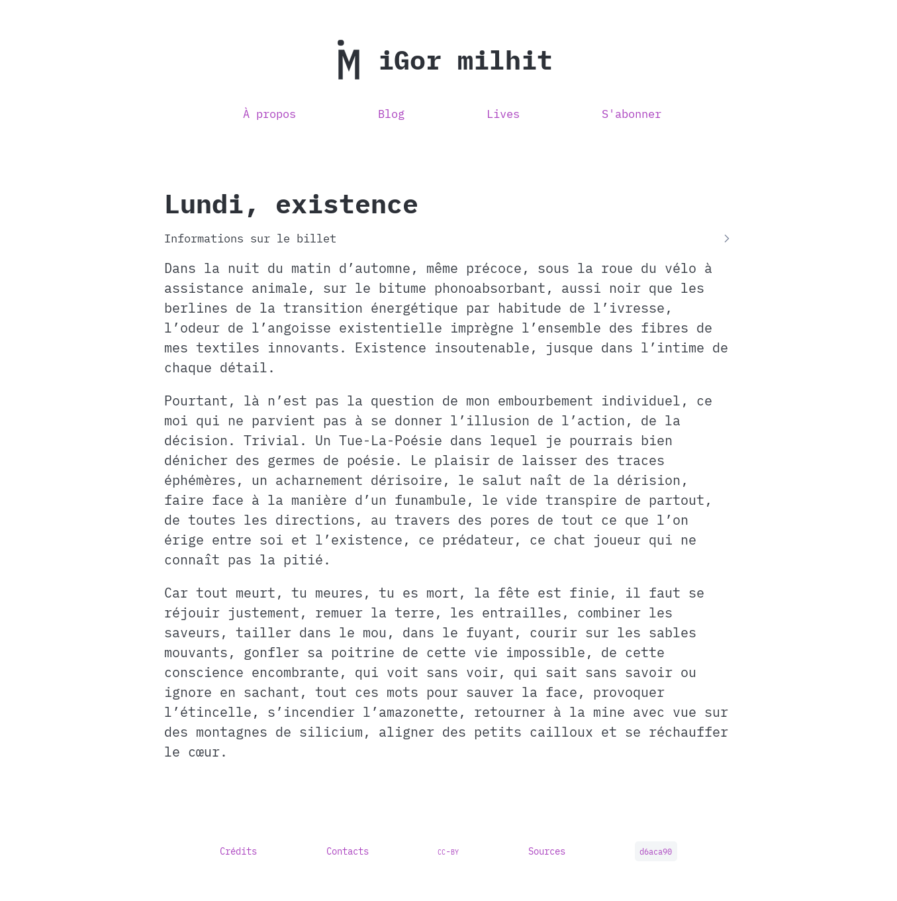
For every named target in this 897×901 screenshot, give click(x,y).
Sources (546, 851)
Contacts (347, 851)
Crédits (238, 851)
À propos (269, 114)
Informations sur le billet (250, 238)
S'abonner (631, 114)
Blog (391, 114)
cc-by (448, 851)
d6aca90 (655, 852)
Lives (503, 114)
